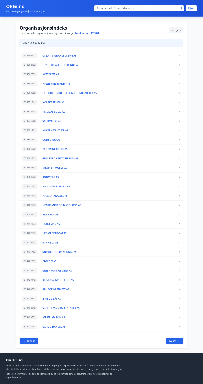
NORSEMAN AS (51, 224)
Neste (174, 341)
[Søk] (181, 8)
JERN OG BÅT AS (51, 298)
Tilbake (29, 341)
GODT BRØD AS (51, 139)
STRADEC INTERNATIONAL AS (59, 252)
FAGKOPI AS (49, 261)
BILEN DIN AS (50, 214)
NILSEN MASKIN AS (53, 317)
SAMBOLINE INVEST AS (55, 289)
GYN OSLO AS (50, 242)
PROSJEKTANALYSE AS (55, 196)
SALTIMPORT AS (51, 121)
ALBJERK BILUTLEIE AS (55, 130)
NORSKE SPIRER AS (53, 102)
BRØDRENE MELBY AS (55, 149)
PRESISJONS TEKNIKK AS (56, 83)
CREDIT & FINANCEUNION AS (59, 55)
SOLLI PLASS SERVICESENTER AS (60, 308)
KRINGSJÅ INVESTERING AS (58, 280)
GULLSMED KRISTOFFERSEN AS (60, 158)
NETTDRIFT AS (50, 74)
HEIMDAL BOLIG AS (53, 111)
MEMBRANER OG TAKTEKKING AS (61, 205)
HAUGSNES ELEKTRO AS (56, 186)
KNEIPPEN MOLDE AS (54, 167)
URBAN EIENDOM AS (54, 233)
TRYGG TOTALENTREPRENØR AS (60, 65)
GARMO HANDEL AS (53, 326)
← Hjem (176, 30)
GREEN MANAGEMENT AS (57, 270)
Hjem (191, 8)
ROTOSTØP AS (50, 177)
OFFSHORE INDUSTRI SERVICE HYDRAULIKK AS (69, 93)
